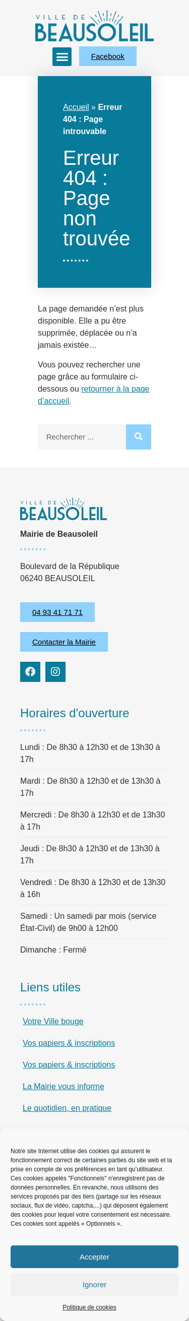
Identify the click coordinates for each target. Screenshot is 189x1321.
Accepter (94, 1256)
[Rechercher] (138, 437)
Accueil (76, 107)
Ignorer (95, 1284)
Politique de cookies (89, 1307)
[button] (62, 57)
